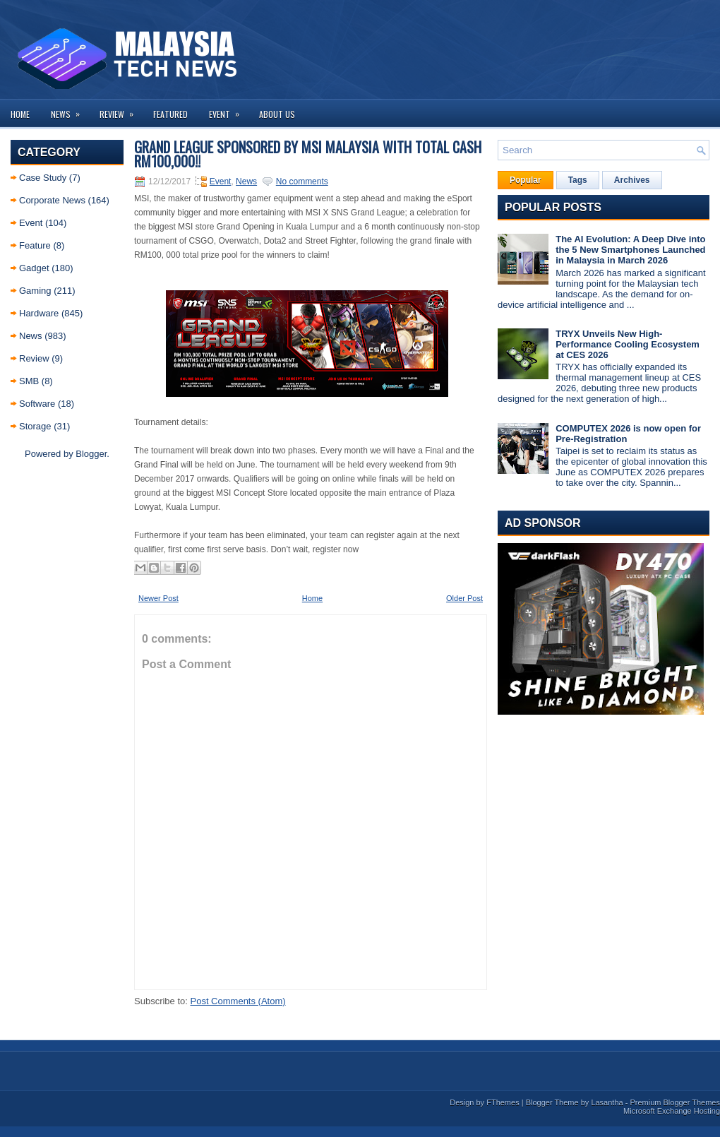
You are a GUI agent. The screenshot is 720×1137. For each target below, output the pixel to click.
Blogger (91, 453)
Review (121, 110)
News (70, 110)
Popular (525, 180)
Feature (35, 245)
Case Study (42, 177)
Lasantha (607, 1102)
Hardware (39, 313)
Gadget (34, 268)
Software (37, 403)
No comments (302, 181)
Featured (170, 114)
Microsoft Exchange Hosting (671, 1111)
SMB (29, 381)
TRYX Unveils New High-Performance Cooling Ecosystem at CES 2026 (628, 344)
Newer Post (158, 598)
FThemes (502, 1102)
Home (20, 114)
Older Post (464, 598)
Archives (632, 180)
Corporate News (52, 200)
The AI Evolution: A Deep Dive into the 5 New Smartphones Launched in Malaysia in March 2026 (630, 250)
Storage (35, 426)
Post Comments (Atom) (238, 1001)
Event (228, 110)
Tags (577, 180)
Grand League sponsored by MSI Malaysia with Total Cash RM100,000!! (307, 154)
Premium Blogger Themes (675, 1102)
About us (277, 114)
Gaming (35, 290)
